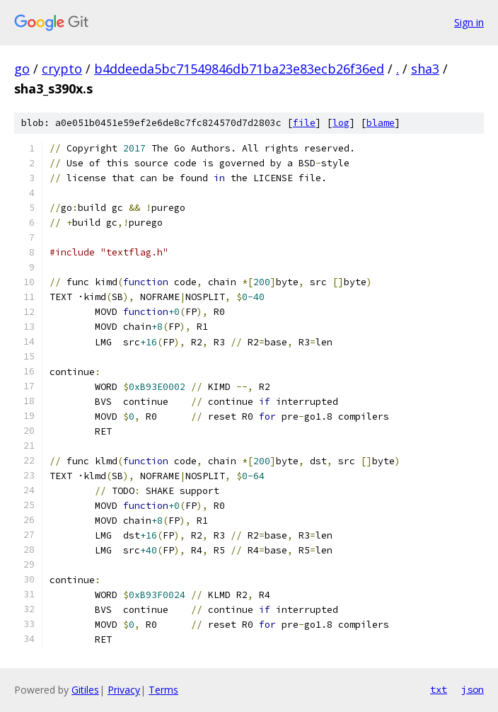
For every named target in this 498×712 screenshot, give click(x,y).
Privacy (124, 689)
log (340, 123)
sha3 (425, 68)
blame (380, 123)
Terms (163, 689)
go (22, 68)
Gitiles (85, 689)
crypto (62, 68)
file (304, 123)
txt (438, 689)
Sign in (469, 22)
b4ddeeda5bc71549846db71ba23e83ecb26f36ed (239, 68)
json (472, 689)
